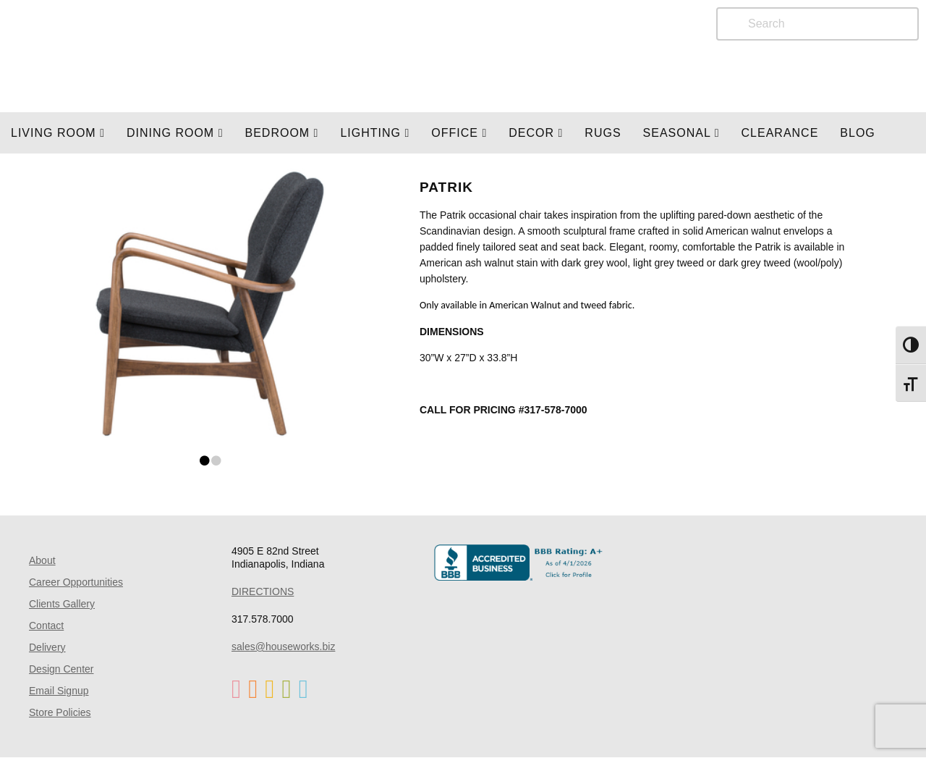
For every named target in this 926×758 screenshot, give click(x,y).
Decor (536, 133)
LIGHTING (374, 133)
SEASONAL (681, 133)
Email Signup (59, 690)
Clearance (780, 133)
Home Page (185, 56)
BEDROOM (281, 133)
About (42, 560)
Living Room (58, 133)
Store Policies (60, 712)
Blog (857, 133)
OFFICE (459, 133)
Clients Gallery (62, 604)
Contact (46, 625)
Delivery (47, 647)
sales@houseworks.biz (283, 646)
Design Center (61, 669)
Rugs (603, 133)
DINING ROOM (175, 133)
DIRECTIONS (263, 591)
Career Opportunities (76, 582)
